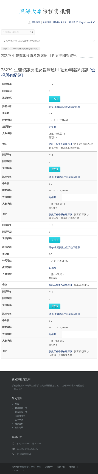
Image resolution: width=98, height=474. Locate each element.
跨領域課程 (20, 415)
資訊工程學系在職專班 (60, 144)
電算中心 (61, 466)
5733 (55, 169)
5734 (55, 240)
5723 (55, 99)
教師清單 (19, 427)
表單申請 (19, 419)
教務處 (72, 466)
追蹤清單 (47, 22)
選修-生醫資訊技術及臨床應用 (64, 106)
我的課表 (36, 22)
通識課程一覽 (21, 411)
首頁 (17, 404)
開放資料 (19, 423)
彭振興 (52, 126)
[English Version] (87, 22)
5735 (55, 306)
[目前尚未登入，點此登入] (65, 22)
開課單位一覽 (21, 408)
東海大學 (16, 466)
